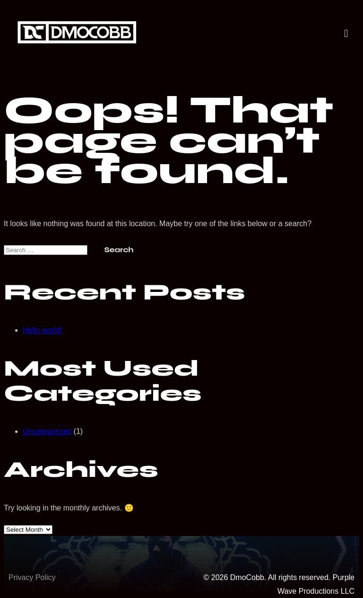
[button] (346, 34)
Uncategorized (47, 431)
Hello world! (42, 330)
